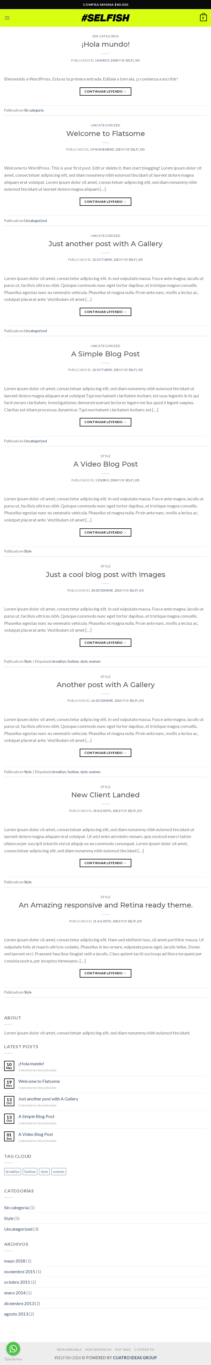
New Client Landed (105, 794)
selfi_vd (133, 60)
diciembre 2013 (19, 1303)
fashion (73, 661)
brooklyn (59, 661)
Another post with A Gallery (106, 684)
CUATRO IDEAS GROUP (135, 1357)
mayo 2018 (14, 1260)
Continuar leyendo (105, 91)
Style (106, 456)
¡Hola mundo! (106, 44)
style (84, 661)
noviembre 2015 (19, 1271)
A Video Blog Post (105, 464)
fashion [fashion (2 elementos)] (30, 1171)
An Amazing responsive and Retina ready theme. (106, 905)
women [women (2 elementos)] (59, 1171)
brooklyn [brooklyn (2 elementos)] (13, 1171)
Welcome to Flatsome (105, 133)
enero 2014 (15, 1292)
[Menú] (7, 18)
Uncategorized (105, 125)
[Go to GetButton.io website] (13, 1359)
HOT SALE (123, 1349)
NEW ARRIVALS (69, 1349)
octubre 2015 (17, 1281)
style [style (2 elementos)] (44, 1171)
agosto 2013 (16, 1313)
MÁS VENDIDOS (98, 1349)
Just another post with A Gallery (105, 243)
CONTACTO (144, 1349)
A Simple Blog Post (105, 353)
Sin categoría (105, 36)
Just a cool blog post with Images (105, 574)
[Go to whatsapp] (13, 1349)
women (95, 661)
